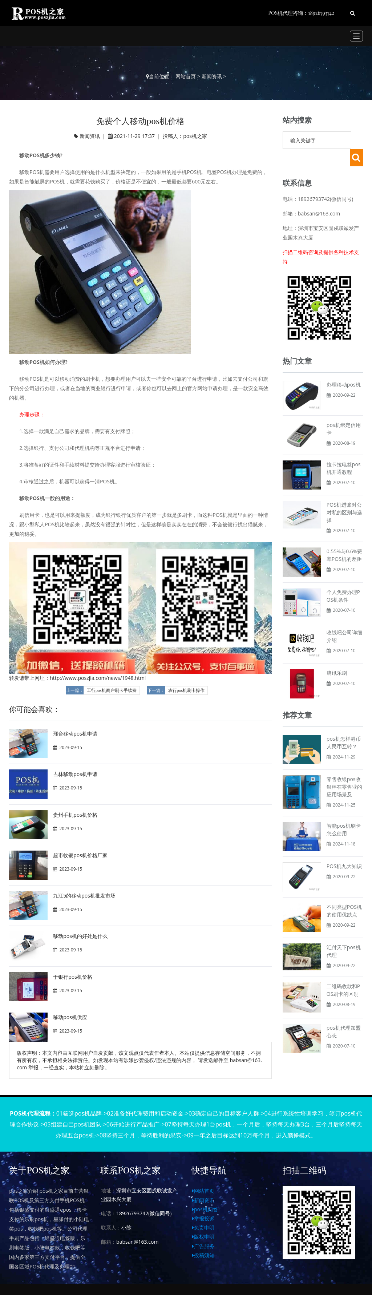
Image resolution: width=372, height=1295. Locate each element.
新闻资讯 (212, 76)
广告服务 (203, 1246)
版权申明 (203, 1236)
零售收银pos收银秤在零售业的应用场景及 (344, 769)
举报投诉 (203, 1218)
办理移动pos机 (344, 367)
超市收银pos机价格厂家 (80, 855)
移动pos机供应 (70, 1017)
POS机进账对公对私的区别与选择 (344, 495)
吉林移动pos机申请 (75, 774)
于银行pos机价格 (72, 976)
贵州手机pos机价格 (75, 814)
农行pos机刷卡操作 (186, 690)
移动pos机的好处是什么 (80, 935)
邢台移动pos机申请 (75, 733)
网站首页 (185, 76)
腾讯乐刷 (337, 655)
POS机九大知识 (344, 848)
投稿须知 (203, 1255)
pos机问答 (205, 1209)
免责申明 (203, 1227)
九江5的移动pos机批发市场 (84, 895)
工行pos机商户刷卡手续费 (112, 690)
